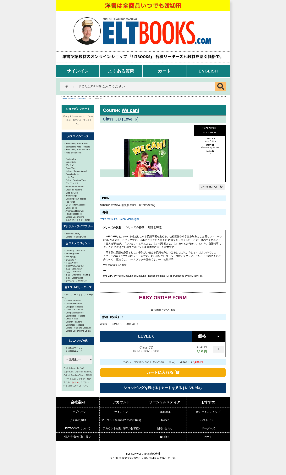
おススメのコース (78, 136)
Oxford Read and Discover (77, 328)
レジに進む (193, 388)
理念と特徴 (155, 227)
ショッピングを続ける (141, 388)
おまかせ (76, 382)
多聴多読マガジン (73, 348)
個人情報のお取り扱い (77, 436)
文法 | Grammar (72, 271)
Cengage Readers (73, 307)
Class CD (146, 349)
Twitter (164, 420)
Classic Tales (71, 319)
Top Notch (69, 202)
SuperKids (70, 162)
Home (65, 99)
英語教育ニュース (73, 351)
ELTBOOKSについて (77, 428)
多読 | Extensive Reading (77, 275)
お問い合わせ (165, 428)
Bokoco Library (72, 233)
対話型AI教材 (71, 262)
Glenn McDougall (128, 219)
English (208, 71)
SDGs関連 (70, 256)
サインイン (78, 71)
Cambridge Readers (74, 316)
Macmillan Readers (74, 309)
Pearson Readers (73, 214)
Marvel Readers (72, 300)
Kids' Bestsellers (72, 153)
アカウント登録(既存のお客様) (121, 428)
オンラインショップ (208, 411)
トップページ (78, 411)
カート (164, 71)
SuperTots (69, 168)
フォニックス (71, 183)
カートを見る (171, 388)
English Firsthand (73, 190)
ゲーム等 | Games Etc (75, 281)
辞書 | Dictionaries (73, 278)
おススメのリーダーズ (77, 287)
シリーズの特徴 (134, 227)
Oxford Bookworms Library (77, 331)
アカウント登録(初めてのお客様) (121, 420)
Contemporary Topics (75, 199)
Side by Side (71, 193)
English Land (71, 159)
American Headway (74, 211)
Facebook (164, 411)
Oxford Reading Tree (75, 180)
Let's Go (69, 177)
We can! (130, 110)
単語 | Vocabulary (73, 269)
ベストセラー (208, 420)
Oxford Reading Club (75, 237)
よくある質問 (121, 71)
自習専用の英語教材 (74, 265)
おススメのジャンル (78, 243)
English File (70, 208)
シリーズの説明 (111, 227)
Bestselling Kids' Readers (77, 147)
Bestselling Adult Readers (77, 149)
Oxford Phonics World (75, 171)
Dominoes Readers (74, 325)
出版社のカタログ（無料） (77, 220)
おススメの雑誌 (78, 340)
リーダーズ (208, 428)
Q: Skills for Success (74, 205)
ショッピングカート (78, 108)
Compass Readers (74, 313)
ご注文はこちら (209, 186)
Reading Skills (71, 253)
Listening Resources (74, 250)
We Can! (72, 99)
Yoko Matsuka (108, 219)
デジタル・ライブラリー (78, 226)
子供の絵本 (70, 260)
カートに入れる (159, 372)
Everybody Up (71, 174)
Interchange (70, 196)
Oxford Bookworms (74, 217)
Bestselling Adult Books (76, 143)
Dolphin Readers (73, 322)
